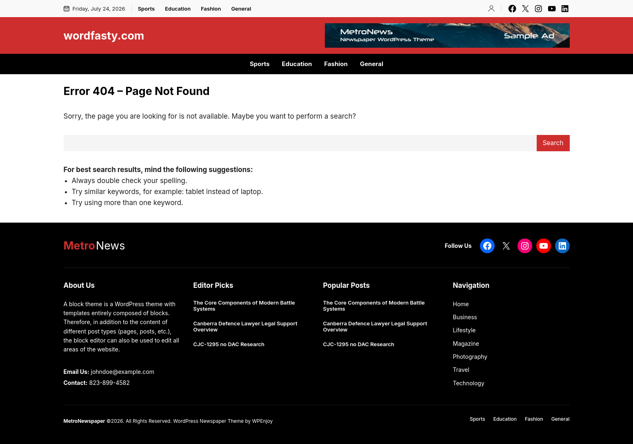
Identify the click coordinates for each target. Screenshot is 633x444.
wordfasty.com (104, 35)
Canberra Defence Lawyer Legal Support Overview (245, 326)
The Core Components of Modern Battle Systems (244, 306)
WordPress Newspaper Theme (208, 421)
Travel (461, 369)
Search (553, 143)
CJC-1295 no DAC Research (229, 344)
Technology (468, 383)
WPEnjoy (262, 421)
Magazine (466, 343)
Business (465, 317)
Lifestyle (464, 330)
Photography (470, 356)
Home (461, 303)
